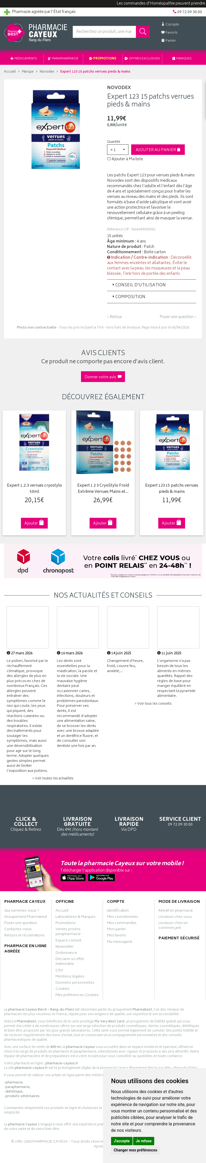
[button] (117, 149)
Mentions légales (70, 977)
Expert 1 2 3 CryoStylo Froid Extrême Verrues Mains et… (103, 489)
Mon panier (116, 930)
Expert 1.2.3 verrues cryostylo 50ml (34, 489)
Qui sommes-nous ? (21, 911)
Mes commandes (122, 923)
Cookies (62, 989)
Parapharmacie (63, 58)
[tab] (151, 285)
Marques (182, 58)
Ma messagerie (120, 942)
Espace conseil (68, 941)
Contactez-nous (18, 930)
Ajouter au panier (158, 150)
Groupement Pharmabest (25, 917)
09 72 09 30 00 (180, 812)
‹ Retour (114, 317)
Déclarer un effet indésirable (70, 962)
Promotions (103, 58)
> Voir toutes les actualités (52, 779)
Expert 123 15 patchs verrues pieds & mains (171, 489)
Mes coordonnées (122, 917)
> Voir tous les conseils (153, 704)
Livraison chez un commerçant (173, 926)
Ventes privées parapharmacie (68, 932)
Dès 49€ (77, 817)
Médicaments (23, 58)
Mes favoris (116, 936)
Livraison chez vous (175, 917)
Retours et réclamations (24, 936)
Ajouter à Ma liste (125, 159)
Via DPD (128, 815)
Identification (118, 911)
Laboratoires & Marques (75, 917)
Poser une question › (178, 317)
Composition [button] (128, 297)
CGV (59, 971)
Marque (28, 72)
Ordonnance (66, 953)
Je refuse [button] (144, 1141)
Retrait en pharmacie (176, 911)
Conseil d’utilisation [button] (138, 285)
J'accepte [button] (122, 1141)
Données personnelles (75, 983)
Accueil (10, 72)
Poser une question (20, 923)
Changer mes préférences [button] (135, 1150)
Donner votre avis (103, 377)
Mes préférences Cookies (77, 995)
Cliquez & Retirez (25, 815)
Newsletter (65, 947)
